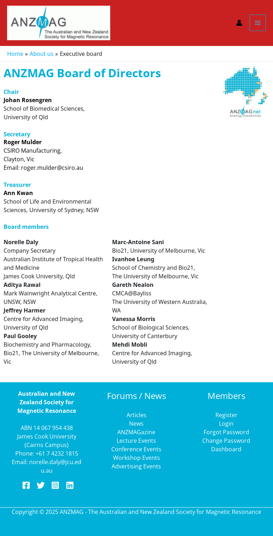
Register (226, 415)
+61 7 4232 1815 (57, 453)
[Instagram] (55, 485)
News (136, 423)
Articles (136, 415)
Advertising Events (136, 466)
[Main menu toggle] (258, 23)
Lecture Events (136, 441)
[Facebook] (26, 485)
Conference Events (136, 449)
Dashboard (226, 449)
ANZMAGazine (136, 432)
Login (226, 423)
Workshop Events (136, 458)
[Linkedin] (70, 485)
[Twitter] (41, 485)
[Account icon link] (239, 23)
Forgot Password (226, 432)
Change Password (226, 441)
